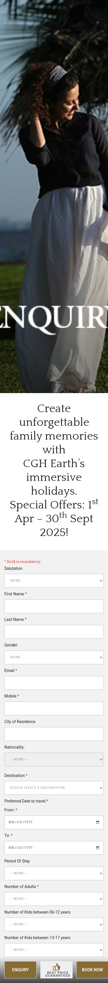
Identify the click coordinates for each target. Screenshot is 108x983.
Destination (15, 775)
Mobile (11, 696)
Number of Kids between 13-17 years (37, 937)
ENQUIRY (20, 970)
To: (8, 835)
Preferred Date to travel (26, 801)
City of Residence (19, 721)
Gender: (11, 645)
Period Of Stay (17, 861)
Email (10, 670)
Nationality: (14, 747)
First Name (15, 594)
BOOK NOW (92, 970)
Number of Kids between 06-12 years (37, 912)
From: (10, 810)
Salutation (13, 568)
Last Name (15, 619)
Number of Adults (21, 886)
